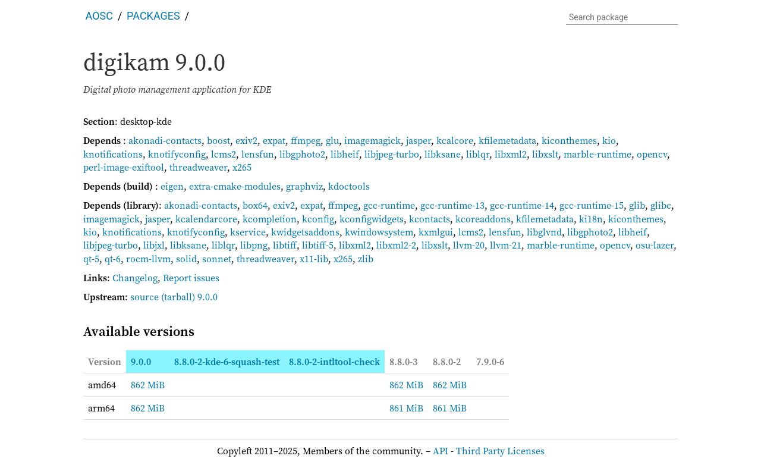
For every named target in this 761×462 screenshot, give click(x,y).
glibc (660, 205)
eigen (172, 186)
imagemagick (372, 140)
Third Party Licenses (500, 450)
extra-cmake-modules (235, 186)
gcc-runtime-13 (452, 205)
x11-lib (314, 258)
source (144, 296)
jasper (418, 140)
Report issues (191, 277)
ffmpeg (305, 140)
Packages (153, 16)
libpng (254, 245)
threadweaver (198, 167)
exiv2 (246, 140)
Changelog (135, 277)
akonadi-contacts (165, 140)
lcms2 (223, 154)
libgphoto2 (302, 154)
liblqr (477, 154)
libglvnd (544, 231)
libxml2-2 (396, 245)
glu (332, 140)
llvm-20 (469, 245)
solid (186, 258)
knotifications (113, 154)
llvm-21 (505, 245)
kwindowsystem (379, 231)
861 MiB (406, 407)
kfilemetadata (507, 140)
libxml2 (511, 154)
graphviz (304, 186)
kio (609, 140)
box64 (255, 205)
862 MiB (148, 384)
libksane (442, 154)
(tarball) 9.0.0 (189, 296)
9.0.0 (141, 361)
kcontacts (429, 218)
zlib (365, 258)
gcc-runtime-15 (591, 205)
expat (274, 140)
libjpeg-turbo (391, 154)
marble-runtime (597, 154)
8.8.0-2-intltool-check (334, 361)
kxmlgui (436, 231)
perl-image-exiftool (123, 167)
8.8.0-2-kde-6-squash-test (226, 361)
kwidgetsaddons (305, 231)
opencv (652, 154)
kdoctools (349, 186)
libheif (345, 154)
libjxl (154, 245)
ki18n (591, 218)
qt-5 (91, 258)
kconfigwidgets (371, 218)
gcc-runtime (389, 205)
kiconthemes (569, 140)
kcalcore (454, 140)
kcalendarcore (206, 218)
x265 (241, 167)
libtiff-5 (318, 245)
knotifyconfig (177, 154)
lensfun (257, 154)
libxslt (545, 154)
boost (218, 140)
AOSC (99, 16)
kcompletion (270, 218)
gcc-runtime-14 (522, 205)
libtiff (285, 245)
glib (637, 205)
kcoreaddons (483, 218)
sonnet (216, 258)
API (440, 450)
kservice (248, 231)
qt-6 (113, 258)
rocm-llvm (148, 258)
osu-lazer (655, 245)
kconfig (318, 218)
